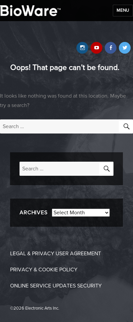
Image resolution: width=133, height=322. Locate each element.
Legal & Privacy (32, 253)
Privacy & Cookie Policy (43, 269)
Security (89, 285)
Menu (123, 10)
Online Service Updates (43, 285)
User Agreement (78, 253)
